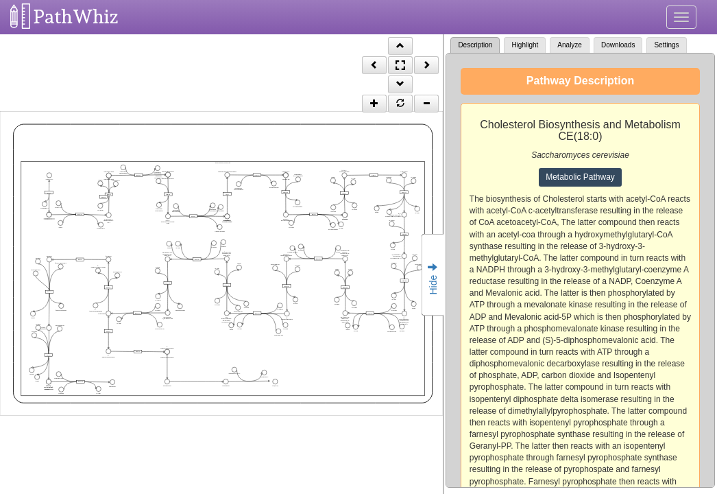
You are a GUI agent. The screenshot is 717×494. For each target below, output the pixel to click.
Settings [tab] (666, 45)
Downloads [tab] (618, 45)
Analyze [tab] (569, 45)
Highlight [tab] (524, 45)
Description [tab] (475, 45)
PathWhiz (76, 16)
